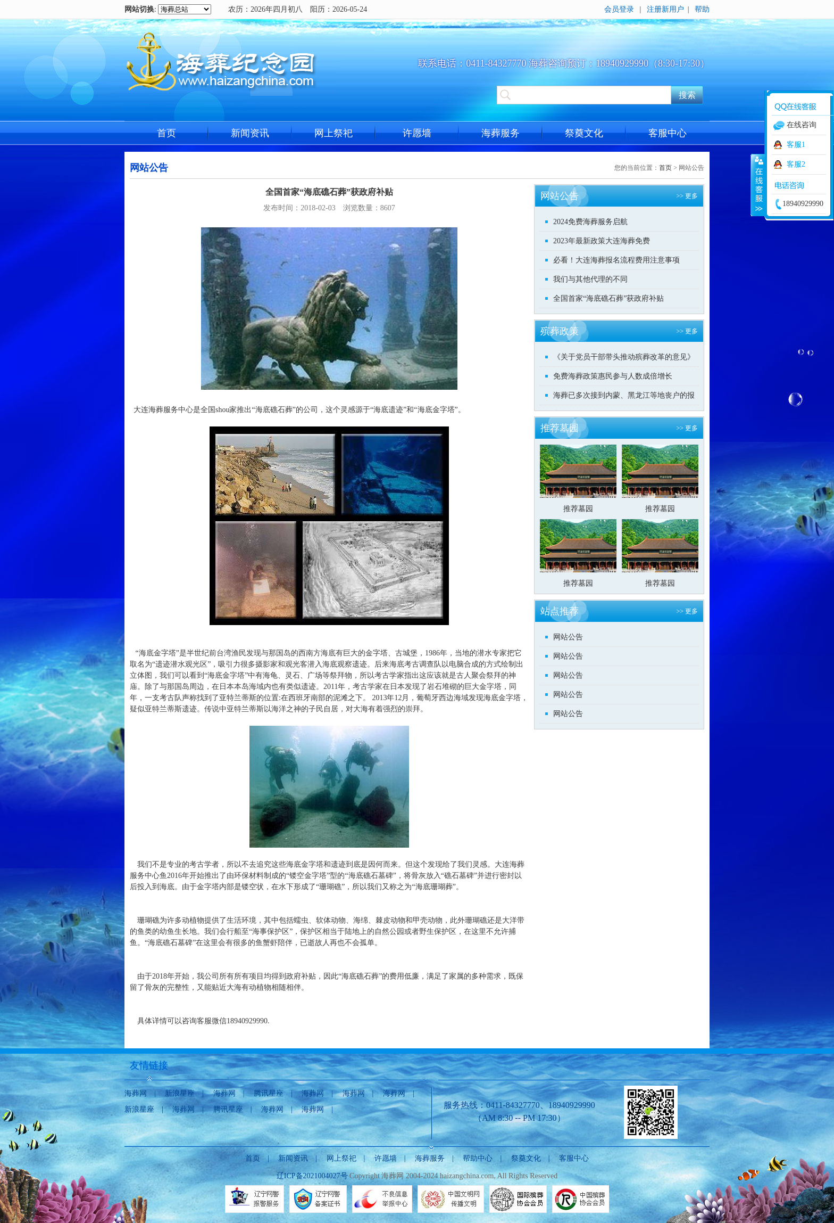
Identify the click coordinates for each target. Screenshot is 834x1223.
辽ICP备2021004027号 (312, 1176)
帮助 (702, 9)
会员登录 (619, 9)
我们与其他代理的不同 (590, 279)
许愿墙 (417, 133)
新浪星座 (180, 1093)
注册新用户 (665, 9)
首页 (166, 133)
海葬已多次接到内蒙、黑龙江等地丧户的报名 (624, 398)
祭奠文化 (584, 133)
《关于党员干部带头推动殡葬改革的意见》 (624, 357)
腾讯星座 (268, 1093)
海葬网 (135, 1093)
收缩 (757, 184)
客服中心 (667, 133)
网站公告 (568, 637)
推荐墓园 (578, 509)
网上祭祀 (333, 133)
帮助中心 (478, 1158)
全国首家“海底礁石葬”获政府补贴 (608, 298)
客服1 (796, 145)
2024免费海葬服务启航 (590, 222)
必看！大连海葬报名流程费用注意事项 (616, 260)
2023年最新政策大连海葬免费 (601, 241)
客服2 (796, 164)
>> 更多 (687, 196)
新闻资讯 (250, 133)
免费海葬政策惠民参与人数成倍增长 (612, 376)
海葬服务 (500, 133)
